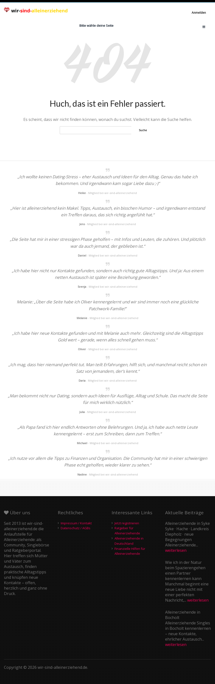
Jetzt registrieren (127, 523)
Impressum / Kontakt (76, 523)
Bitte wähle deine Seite (96, 25)
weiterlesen (175, 550)
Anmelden (199, 13)
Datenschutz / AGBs (75, 528)
